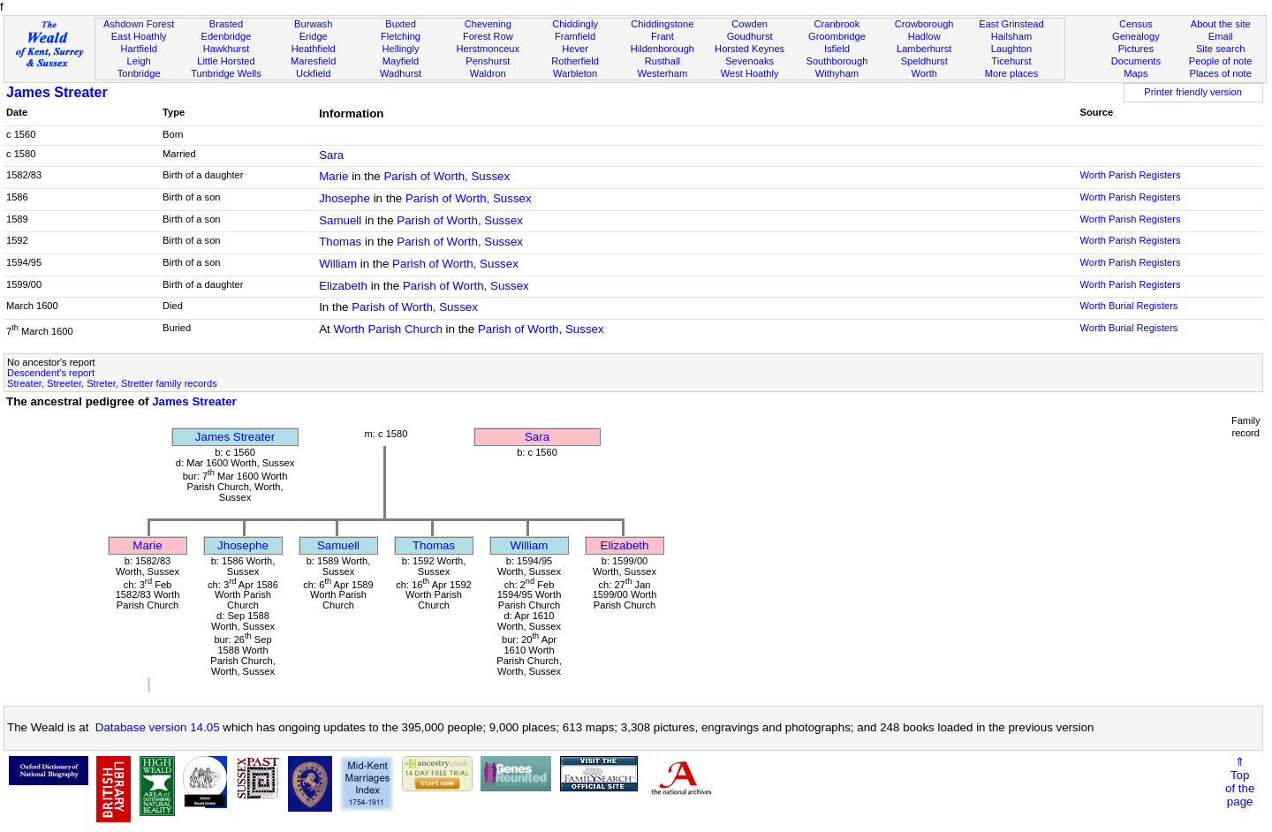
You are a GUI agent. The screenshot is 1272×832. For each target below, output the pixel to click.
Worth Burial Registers (1128, 305)
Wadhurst (400, 73)
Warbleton (575, 73)
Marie (333, 176)
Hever (575, 48)
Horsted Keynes (749, 48)
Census (1136, 24)
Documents (1136, 61)
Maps (1135, 73)
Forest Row (488, 36)
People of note (1221, 61)
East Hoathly (139, 36)
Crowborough (924, 24)
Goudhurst (750, 36)
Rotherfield (575, 61)
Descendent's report (51, 372)
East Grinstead (1011, 24)
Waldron (488, 73)
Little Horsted (225, 61)
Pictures (1136, 48)
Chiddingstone (662, 24)
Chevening (488, 24)
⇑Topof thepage (1239, 781)
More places (1012, 73)
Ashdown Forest (138, 24)
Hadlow (924, 36)
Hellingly (401, 48)
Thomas (340, 241)
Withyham (837, 73)
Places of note (1220, 73)
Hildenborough (662, 48)
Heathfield (314, 48)
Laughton (1011, 48)
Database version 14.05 (157, 727)
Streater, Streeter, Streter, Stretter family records (112, 383)
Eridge (313, 36)
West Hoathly (750, 73)
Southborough (837, 61)
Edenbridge (226, 36)
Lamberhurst (924, 48)
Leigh (139, 61)
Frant (662, 36)
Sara (331, 155)
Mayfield (400, 61)
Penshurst (488, 61)
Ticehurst (1011, 61)
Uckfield (313, 73)
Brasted (226, 24)
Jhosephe (344, 198)
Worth (923, 73)
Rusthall (662, 61)
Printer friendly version (1193, 92)
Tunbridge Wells (226, 73)
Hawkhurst (226, 48)
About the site (1221, 24)
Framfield (575, 36)
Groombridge (837, 36)
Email (1220, 36)
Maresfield (313, 61)
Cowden (749, 24)
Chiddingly (575, 24)
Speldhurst (924, 61)
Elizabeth (343, 285)
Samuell (340, 220)
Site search (1221, 48)
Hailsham (1011, 36)
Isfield (837, 48)
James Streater (57, 92)
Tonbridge (139, 73)
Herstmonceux (487, 48)
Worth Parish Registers (1129, 175)
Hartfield (138, 48)
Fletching (400, 36)
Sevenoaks (749, 61)
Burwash (313, 24)
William (338, 263)
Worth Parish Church (387, 329)
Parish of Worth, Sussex (446, 176)
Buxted (400, 24)
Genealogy (1136, 36)
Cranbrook (836, 24)
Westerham (663, 73)
